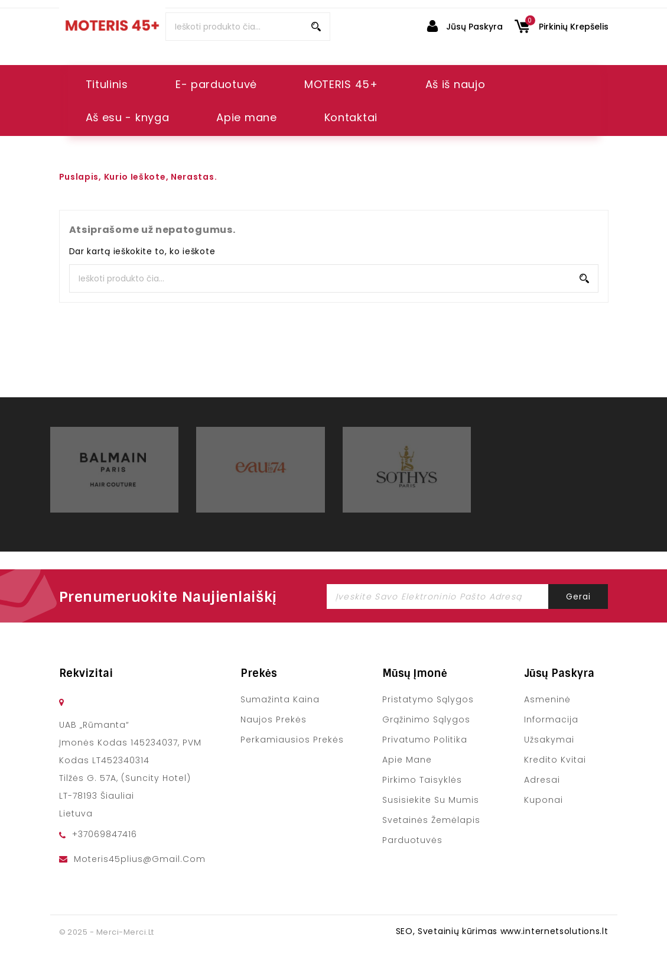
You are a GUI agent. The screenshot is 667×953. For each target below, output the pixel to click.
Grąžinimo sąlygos (426, 719)
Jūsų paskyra (559, 673)
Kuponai (543, 800)
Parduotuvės (412, 840)
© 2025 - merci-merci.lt (106, 932)
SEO (404, 931)
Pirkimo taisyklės (422, 780)
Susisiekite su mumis (431, 800)
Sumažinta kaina (280, 699)
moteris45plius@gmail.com (140, 859)
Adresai (542, 780)
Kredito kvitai (555, 760)
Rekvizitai (86, 673)
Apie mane (407, 760)
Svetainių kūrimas (457, 931)
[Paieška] (248, 26)
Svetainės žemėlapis (431, 820)
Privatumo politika (425, 739)
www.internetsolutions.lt (554, 931)
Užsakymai (549, 739)
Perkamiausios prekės (292, 739)
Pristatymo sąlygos (428, 699)
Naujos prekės (273, 719)
